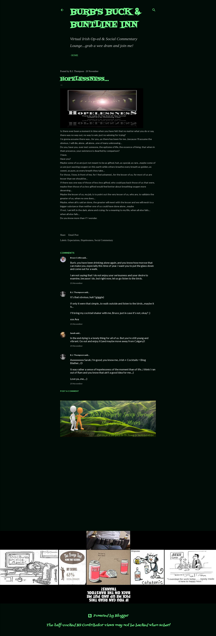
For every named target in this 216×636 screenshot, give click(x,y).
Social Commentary (103, 240)
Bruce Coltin (76, 257)
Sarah (72, 333)
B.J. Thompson (77, 292)
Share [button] (62, 235)
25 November (76, 346)
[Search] (154, 9)
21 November (76, 283)
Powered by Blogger (108, 616)
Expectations (74, 240)
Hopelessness (87, 240)
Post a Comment (69, 391)
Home (74, 55)
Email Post (73, 235)
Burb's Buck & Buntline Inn (105, 18)
